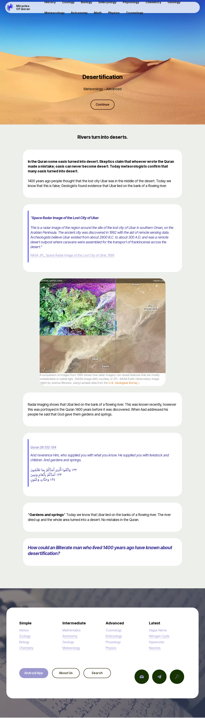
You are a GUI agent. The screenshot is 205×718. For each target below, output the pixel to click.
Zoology (25, 636)
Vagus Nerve (158, 630)
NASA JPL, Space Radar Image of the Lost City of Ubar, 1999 (75, 255)
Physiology (114, 642)
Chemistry (26, 648)
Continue (102, 105)
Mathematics (72, 630)
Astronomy (70, 636)
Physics (111, 648)
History (24, 630)
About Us (70, 674)
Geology (68, 642)
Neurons (155, 648)
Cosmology (114, 630)
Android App (35, 674)
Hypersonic (157, 642)
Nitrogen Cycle (160, 636)
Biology (24, 642)
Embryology (114, 636)
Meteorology (72, 648)
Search (104, 674)
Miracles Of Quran (31, 8)
